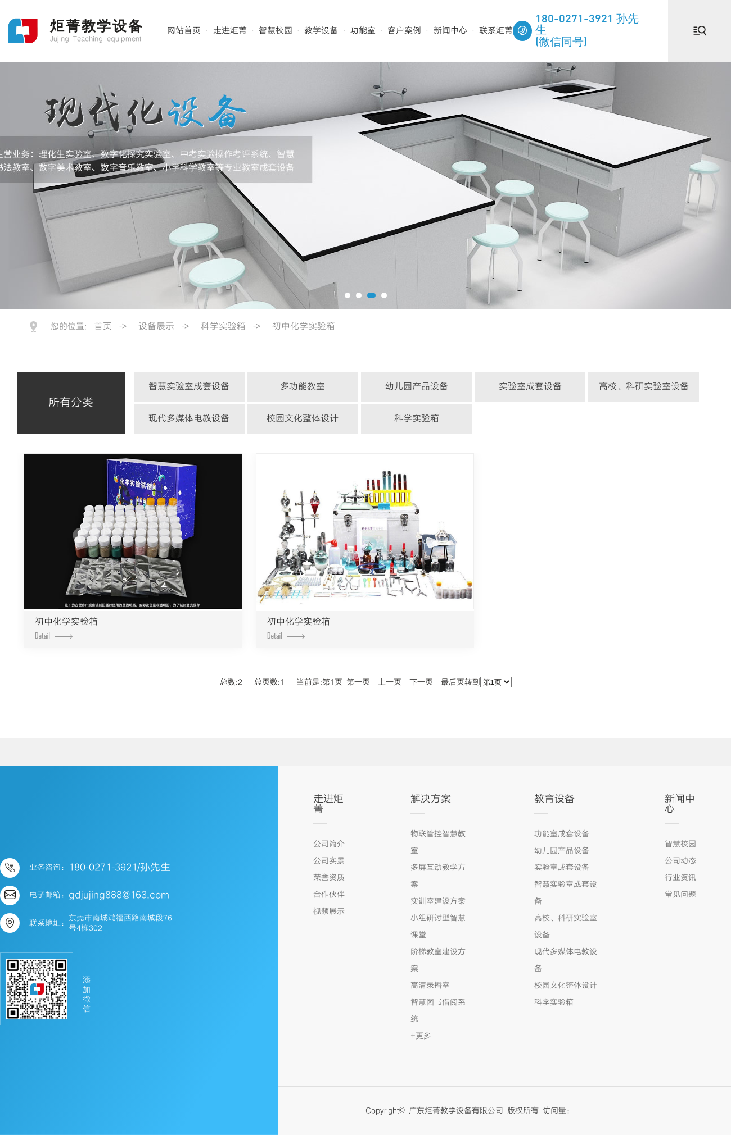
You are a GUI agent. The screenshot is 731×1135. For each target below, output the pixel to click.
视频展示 (329, 911)
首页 (103, 326)
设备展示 (156, 326)
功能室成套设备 (561, 833)
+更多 (420, 1036)
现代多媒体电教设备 (188, 418)
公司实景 (329, 860)
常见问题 (680, 894)
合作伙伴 (329, 894)
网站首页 (184, 31)
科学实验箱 (223, 326)
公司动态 (680, 860)
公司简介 (329, 844)
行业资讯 (680, 877)
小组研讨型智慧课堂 (438, 927)
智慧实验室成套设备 (188, 386)
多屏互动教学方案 (438, 876)
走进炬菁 (230, 31)
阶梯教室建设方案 (438, 960)
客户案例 (404, 31)
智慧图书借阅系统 (438, 1011)
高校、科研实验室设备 (644, 386)
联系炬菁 (496, 31)
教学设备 (321, 31)
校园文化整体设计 (303, 418)
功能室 (363, 31)
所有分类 (70, 402)
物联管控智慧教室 (438, 842)
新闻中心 (450, 31)
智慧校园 (275, 31)
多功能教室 (302, 386)
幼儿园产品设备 (416, 386)
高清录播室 (430, 985)
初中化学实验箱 (303, 326)
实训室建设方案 (438, 901)
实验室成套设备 (530, 386)
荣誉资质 (329, 877)
